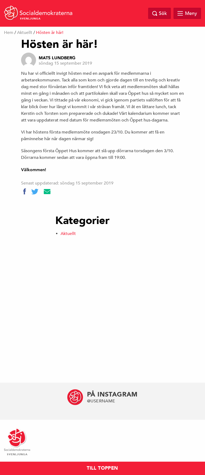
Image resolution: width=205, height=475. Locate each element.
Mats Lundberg (57, 58)
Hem (8, 32)
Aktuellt (24, 32)
